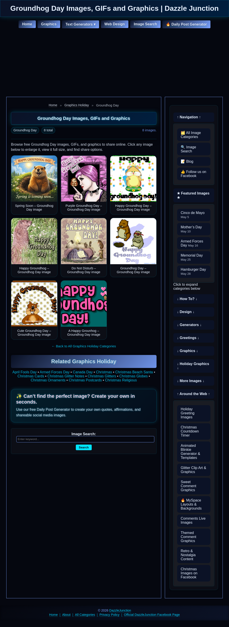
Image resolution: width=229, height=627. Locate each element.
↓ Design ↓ (185, 312)
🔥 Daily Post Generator (186, 24)
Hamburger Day (193, 271)
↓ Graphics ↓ (187, 351)
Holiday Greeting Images (187, 413)
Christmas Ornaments (48, 380)
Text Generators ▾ (80, 24)
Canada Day (83, 372)
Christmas (104, 372)
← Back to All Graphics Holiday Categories (84, 346)
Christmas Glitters (102, 376)
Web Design (114, 24)
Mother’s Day (191, 229)
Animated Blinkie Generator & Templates (190, 452)
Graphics (49, 24)
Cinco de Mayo (193, 215)
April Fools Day (24, 372)
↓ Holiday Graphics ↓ (193, 366)
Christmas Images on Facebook (189, 573)
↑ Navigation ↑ (189, 117)
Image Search (145, 24)
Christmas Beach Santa (134, 372)
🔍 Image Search (188, 149)
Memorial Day (192, 257)
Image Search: (84, 434)
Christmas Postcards (85, 380)
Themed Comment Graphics (188, 537)
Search (84, 447)
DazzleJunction (120, 610)
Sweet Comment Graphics (188, 486)
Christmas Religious (121, 380)
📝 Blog (187, 161)
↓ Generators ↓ (189, 325)
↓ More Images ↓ (190, 381)
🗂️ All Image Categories (191, 135)
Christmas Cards (30, 376)
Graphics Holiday (76, 105)
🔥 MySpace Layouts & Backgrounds (191, 504)
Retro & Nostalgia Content (188, 555)
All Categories (85, 614)
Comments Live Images (193, 520)
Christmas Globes (133, 376)
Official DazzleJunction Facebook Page (152, 614)
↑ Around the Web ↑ (193, 394)
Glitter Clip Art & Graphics (193, 470)
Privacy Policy (110, 614)
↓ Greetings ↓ (188, 338)
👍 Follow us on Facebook (193, 174)
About (66, 614)
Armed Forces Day (55, 372)
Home (27, 24)
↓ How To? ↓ (187, 299)
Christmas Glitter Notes (65, 376)
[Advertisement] (114, 63)
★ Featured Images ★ (193, 195)
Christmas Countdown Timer (190, 431)
